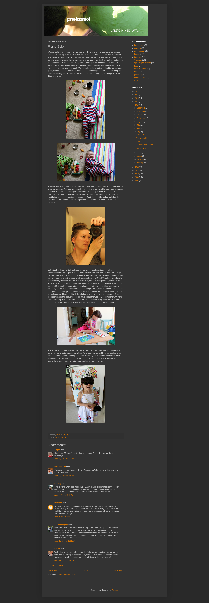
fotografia (138, 57)
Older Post (118, 570)
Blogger (115, 590)
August (140, 122)
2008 (137, 181)
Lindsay (57, 484)
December (141, 108)
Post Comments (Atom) (67, 575)
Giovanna (138, 60)
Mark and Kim (60, 467)
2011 (137, 170)
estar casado (139, 51)
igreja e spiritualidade (142, 63)
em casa (137, 48)
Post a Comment (58, 565)
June (139, 128)
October (140, 115)
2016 (137, 95)
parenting (63, 437)
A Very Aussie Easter (144, 145)
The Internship (142, 138)
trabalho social (139, 78)
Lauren (57, 549)
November (141, 111)
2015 (137, 98)
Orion (136, 72)
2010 (137, 174)
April (139, 153)
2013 (137, 105)
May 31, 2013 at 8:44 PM (64, 476)
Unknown (58, 503)
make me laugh (140, 69)
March (139, 156)
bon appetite (139, 45)
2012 (137, 167)
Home (86, 570)
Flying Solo (140, 135)
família (57, 437)
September (141, 118)
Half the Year (141, 148)
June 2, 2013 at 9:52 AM (63, 517)
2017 (137, 91)
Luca (136, 66)
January (140, 163)
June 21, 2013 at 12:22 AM (64, 541)
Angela (57, 450)
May (139, 132)
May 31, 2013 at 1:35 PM (64, 459)
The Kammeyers (61, 525)
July (138, 125)
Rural (138, 141)
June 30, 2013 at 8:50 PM (64, 560)
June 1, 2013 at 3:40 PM (63, 495)
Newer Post (53, 570)
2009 (137, 177)
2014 (137, 102)
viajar (136, 81)
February (140, 159)
